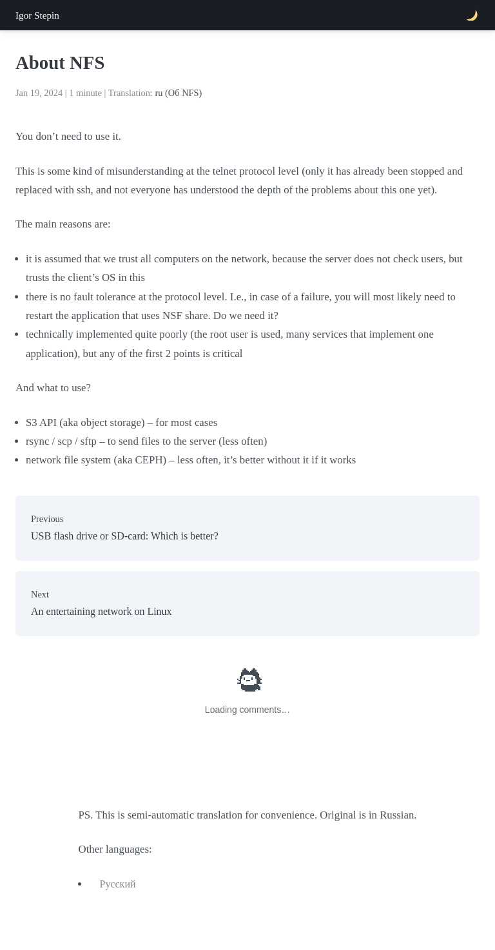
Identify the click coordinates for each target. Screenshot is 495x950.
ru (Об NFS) (178, 93)
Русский (118, 883)
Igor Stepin (37, 15)
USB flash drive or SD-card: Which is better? (247, 526)
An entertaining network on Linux (247, 601)
